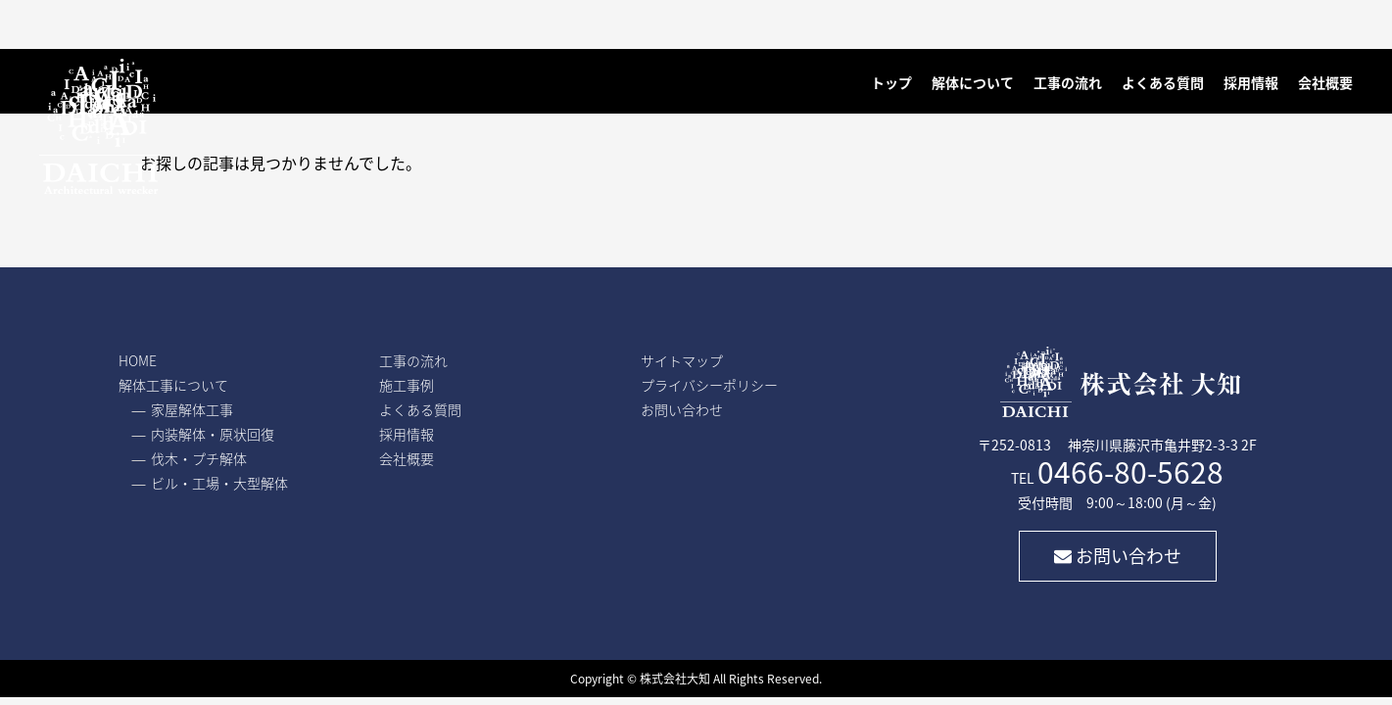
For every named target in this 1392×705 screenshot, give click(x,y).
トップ (891, 82)
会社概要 (1325, 82)
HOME (138, 360)
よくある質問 (1163, 82)
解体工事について (173, 385)
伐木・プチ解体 (199, 458)
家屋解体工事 (192, 409)
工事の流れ (1067, 82)
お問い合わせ (1117, 555)
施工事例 (406, 385)
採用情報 (1251, 82)
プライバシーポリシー (709, 385)
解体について (973, 82)
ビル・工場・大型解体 (219, 483)
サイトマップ (682, 360)
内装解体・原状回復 (212, 434)
